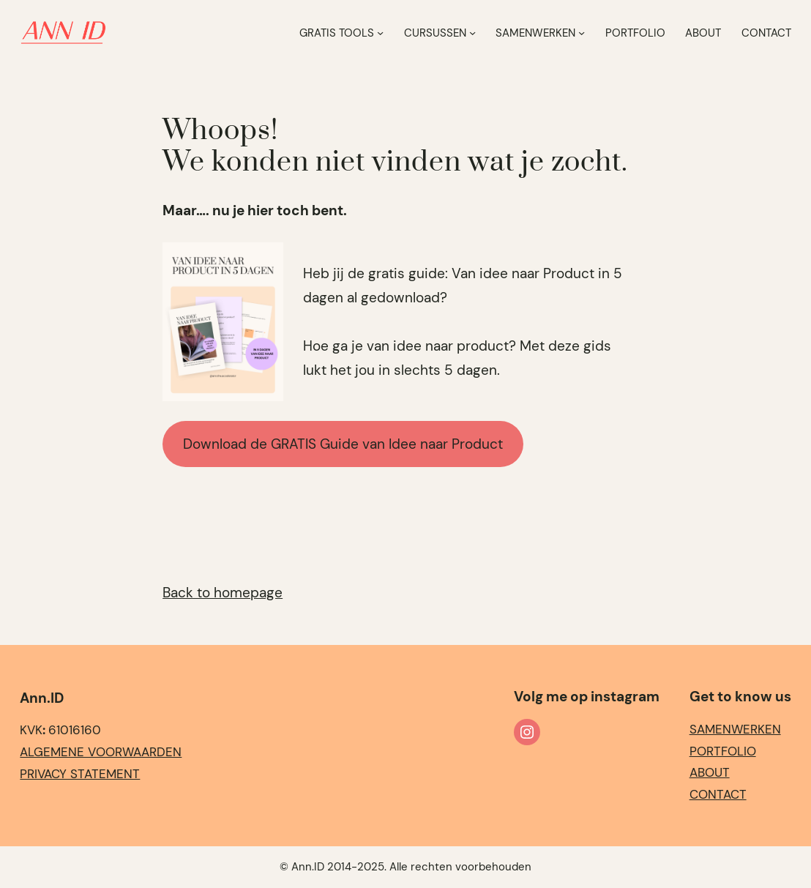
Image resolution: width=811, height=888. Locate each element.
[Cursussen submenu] (472, 32)
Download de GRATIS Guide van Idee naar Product (343, 444)
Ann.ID (42, 698)
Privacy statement (80, 774)
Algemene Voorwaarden (101, 752)
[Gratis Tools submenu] (380, 32)
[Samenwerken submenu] (581, 32)
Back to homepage (222, 592)
